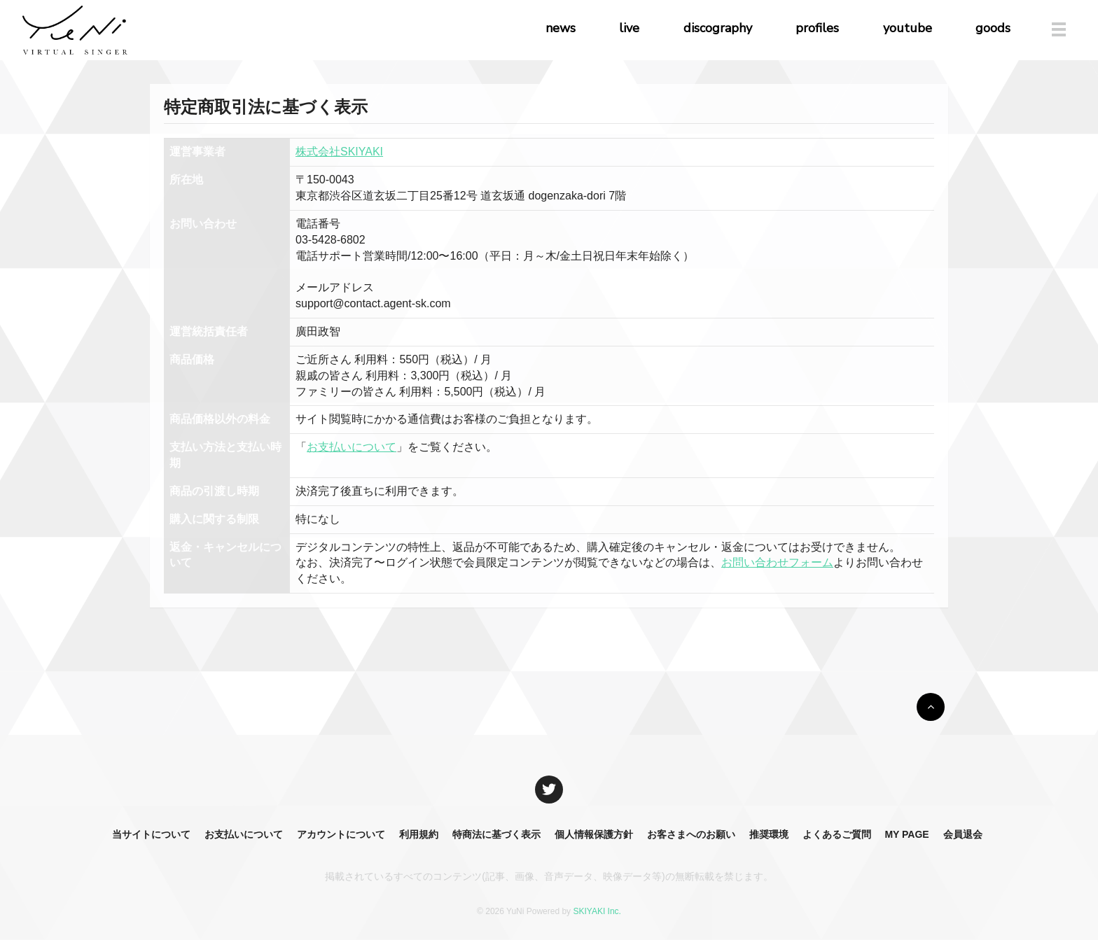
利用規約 (418, 834)
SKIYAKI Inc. (596, 911)
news (560, 28)
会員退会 (962, 834)
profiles (817, 28)
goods (992, 28)
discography (717, 28)
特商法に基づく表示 (496, 834)
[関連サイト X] (549, 790)
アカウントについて (341, 834)
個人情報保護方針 (594, 834)
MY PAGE (906, 834)
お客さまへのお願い (691, 834)
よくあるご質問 (836, 834)
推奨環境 (768, 834)
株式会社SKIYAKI (339, 151)
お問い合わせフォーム (777, 562)
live (629, 28)
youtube (907, 28)
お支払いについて (351, 447)
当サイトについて (151, 834)
